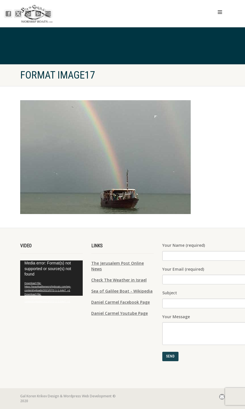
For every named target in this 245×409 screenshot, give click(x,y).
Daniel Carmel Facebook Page (120, 302)
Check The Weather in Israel (119, 280)
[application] (51, 278)
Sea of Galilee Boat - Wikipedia (122, 291)
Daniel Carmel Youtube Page (119, 313)
